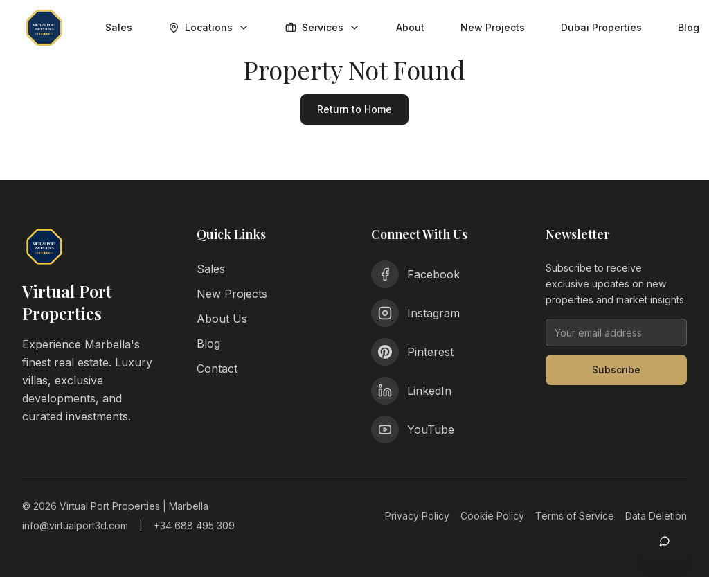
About (410, 27)
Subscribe (616, 369)
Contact (217, 368)
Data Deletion (656, 516)
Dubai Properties (601, 27)
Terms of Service (574, 516)
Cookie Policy (492, 516)
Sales (118, 27)
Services (322, 27)
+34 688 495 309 (194, 525)
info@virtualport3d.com (75, 525)
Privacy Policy (417, 516)
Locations (208, 27)
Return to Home (354, 109)
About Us (222, 319)
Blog (208, 343)
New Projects (492, 27)
